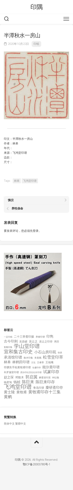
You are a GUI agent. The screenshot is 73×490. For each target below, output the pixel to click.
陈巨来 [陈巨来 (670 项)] (28, 382)
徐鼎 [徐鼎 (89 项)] (60, 352)
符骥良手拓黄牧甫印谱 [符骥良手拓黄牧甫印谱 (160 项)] (17, 367)
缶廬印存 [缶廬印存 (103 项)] (36, 367)
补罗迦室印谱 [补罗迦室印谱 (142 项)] (11, 372)
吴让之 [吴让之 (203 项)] (33, 341)
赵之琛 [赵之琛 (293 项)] (9, 377)
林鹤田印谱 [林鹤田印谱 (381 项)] (21, 362)
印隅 (36, 7)
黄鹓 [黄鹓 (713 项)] (8, 397)
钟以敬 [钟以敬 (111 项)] (55, 377)
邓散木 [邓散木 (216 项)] (19, 377)
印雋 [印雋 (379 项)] (49, 336)
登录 (36, 231)
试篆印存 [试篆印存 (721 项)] (51, 372)
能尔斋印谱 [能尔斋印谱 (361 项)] (51, 367)
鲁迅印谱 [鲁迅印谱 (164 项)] (38, 387)
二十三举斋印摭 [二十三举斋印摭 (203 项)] (24, 336)
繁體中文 (20, 423)
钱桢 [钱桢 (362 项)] (16, 382)
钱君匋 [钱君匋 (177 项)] (8, 382)
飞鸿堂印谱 (30, 180)
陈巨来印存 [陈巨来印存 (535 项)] (45, 382)
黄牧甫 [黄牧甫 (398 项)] (21, 392)
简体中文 (9, 423)
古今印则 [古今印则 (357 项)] (11, 341)
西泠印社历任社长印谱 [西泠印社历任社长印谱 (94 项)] (31, 372)
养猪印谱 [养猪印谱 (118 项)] (40, 336)
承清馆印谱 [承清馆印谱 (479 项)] (13, 357)
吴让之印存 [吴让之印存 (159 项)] (46, 341)
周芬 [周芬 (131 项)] (56, 341)
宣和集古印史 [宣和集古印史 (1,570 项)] (18, 351)
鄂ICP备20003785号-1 (36, 464)
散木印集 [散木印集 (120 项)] (28, 357)
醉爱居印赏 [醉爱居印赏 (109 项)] (45, 377)
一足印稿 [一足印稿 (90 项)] (8, 337)
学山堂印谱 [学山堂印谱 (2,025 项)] (27, 346)
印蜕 (36, 44)
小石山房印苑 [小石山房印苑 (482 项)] (45, 352)
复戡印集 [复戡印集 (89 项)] (8, 347)
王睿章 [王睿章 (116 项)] (40, 362)
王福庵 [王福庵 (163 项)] (49, 362)
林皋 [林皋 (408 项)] (7, 362)
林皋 (16, 180)
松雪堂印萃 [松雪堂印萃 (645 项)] (53, 357)
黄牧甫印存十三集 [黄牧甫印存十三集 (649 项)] (44, 392)
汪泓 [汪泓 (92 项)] (33, 362)
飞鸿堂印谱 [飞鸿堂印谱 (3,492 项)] (18, 387)
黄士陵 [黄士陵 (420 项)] (9, 392)
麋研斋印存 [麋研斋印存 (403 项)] (54, 387)
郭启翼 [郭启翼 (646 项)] (31, 377)
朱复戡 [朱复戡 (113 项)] (37, 357)
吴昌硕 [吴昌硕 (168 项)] (23, 341)
